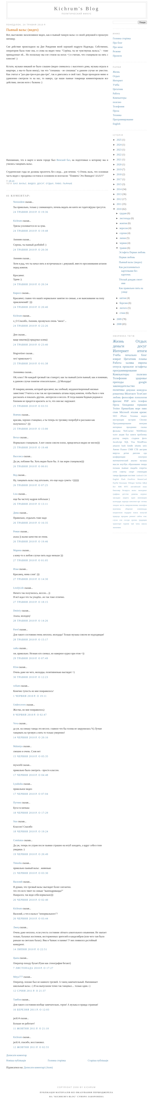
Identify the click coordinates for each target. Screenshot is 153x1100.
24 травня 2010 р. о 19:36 (30, 212)
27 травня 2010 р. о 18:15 (30, 602)
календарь (117, 501)
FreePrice (131, 479)
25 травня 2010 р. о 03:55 (30, 406)
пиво (58, 183)
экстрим (132, 419)
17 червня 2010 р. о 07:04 (30, 794)
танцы (116, 475)
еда (145, 453)
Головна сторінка (57, 1060)
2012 (119, 199)
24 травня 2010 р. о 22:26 (30, 325)
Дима (16, 512)
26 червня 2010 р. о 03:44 (30, 918)
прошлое (128, 366)
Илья (16, 569)
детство (125, 494)
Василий (17, 881)
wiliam (16, 685)
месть (122, 505)
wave (115, 434)
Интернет (118, 80)
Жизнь (116, 72)
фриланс (117, 401)
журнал (143, 494)
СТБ (136, 449)
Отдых (50, 183)
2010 (119, 209)
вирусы (116, 453)
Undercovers (19, 704)
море (137, 408)
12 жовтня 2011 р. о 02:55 (31, 1047)
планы (143, 358)
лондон (116, 505)
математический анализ (125, 460)
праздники (131, 427)
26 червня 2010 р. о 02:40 (30, 899)
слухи (115, 520)
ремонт (133, 516)
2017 (119, 179)
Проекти (117, 55)
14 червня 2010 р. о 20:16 (30, 737)
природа (116, 516)
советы (123, 471)
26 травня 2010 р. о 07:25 (30, 485)
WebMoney (141, 431)
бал (15, 183)
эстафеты (141, 366)
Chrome (143, 419)
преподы (118, 382)
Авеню (116, 449)
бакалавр (116, 490)
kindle (130, 445)
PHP (126, 401)
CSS (145, 475)
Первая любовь (127, 257)
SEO (115, 416)
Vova (15, 723)
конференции (119, 457)
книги (133, 434)
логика (144, 501)
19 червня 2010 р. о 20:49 (30, 854)
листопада (125, 218)
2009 (119, 319)
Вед (15, 475)
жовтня (123, 223)
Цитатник (118, 89)
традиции (143, 520)
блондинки (128, 404)
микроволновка (131, 505)
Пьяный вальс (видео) (22, 30)
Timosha (17, 863)
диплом (136, 453)
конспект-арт (134, 501)
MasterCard (142, 479)
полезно (117, 102)
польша (116, 468)
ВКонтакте (130, 393)
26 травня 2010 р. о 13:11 (30, 504)
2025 (119, 139)
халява (130, 362)
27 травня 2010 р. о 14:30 (30, 579)
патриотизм (118, 513)
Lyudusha (18, 784)
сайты (139, 516)
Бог (114, 487)
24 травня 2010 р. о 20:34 (30, 284)
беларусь (126, 490)
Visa (133, 442)
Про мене (118, 47)
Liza (15, 494)
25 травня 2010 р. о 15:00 (30, 428)
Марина (17, 550)
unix (145, 445)
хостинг (131, 475)
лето (133, 401)
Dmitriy (17, 610)
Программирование (123, 119)
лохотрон (142, 457)
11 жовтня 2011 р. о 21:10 (31, 1028)
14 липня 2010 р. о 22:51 (30, 949)
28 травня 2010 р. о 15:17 (30, 639)
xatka (16, 648)
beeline (139, 483)
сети (115, 471)
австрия (143, 449)
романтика (118, 393)
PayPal (115, 483)
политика (119, 389)
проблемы (142, 434)
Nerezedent (19, 202)
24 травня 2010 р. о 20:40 (30, 307)
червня (123, 243)
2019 (119, 169)
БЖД (145, 483)
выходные (142, 490)
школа (144, 524)
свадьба (133, 468)
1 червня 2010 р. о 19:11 (30, 696)
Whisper (131, 483)
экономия (117, 527)
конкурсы (142, 390)
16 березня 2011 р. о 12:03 (31, 1009)
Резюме (117, 51)
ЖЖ (120, 487)
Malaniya (18, 746)
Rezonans (123, 483)
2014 (119, 189)
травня (123, 248)
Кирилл (17, 293)
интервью (117, 427)
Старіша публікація (98, 1060)
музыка (143, 460)
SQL (126, 442)
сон (120, 520)
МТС (126, 487)
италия (134, 412)
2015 (119, 184)
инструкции (118, 419)
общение (129, 509)
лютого (123, 308)
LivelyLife (18, 588)
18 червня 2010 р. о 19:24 (30, 831)
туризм (126, 524)
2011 (119, 204)
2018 (119, 174)
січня (122, 313)
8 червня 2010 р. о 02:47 (30, 714)
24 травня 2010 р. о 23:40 (30, 344)
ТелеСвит (142, 393)
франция (123, 475)
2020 (119, 164)
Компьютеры (119, 97)
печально (131, 355)
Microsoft (124, 412)
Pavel (16, 629)
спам (115, 412)
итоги (142, 351)
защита (126, 498)
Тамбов (17, 999)
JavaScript (117, 442)
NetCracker (128, 431)
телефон (142, 401)
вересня (123, 228)
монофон (143, 505)
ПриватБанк (127, 408)
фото (144, 438)
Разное (123, 449)
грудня (123, 213)
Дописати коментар (16, 1055)
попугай (143, 513)
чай (132, 524)
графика (116, 494)
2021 (119, 159)
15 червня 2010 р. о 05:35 (30, 756)
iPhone (123, 416)
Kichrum (17, 220)
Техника (117, 115)
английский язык (139, 487)
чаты (138, 524)
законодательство (124, 386)
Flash (123, 479)
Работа (116, 93)
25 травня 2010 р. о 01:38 (30, 363)
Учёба (116, 85)
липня (122, 238)
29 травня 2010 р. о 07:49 (30, 658)
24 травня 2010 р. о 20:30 (30, 249)
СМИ (130, 449)
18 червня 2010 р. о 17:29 (30, 812)
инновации (142, 498)
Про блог (117, 42)
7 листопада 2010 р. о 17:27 (33, 968)
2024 (119, 144)
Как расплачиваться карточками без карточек (129, 271)
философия (128, 397)
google (143, 382)
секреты (143, 468)
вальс (23, 183)
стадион (135, 438)
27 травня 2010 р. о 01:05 (30, 560)
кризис (143, 412)
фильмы (117, 431)
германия (142, 404)
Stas (15, 821)
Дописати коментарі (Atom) (38, 1067)
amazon (116, 445)
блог (144, 355)
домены (134, 494)
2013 (119, 194)
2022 (119, 154)
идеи (133, 498)
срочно (134, 520)
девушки (130, 390)
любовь (117, 397)
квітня (123, 298)
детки (126, 453)
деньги (118, 346)
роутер (116, 438)
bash (124, 445)
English (116, 123)
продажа (124, 516)
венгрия (143, 423)
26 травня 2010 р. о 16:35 (30, 522)
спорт (131, 471)
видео (32, 183)
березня (123, 303)
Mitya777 (18, 977)
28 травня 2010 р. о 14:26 (30, 620)
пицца (144, 464)
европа (142, 362)
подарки (127, 513)
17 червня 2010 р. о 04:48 (30, 775)
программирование (125, 370)
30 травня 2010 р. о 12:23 (30, 677)
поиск (135, 513)
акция (121, 434)
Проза (116, 110)
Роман (16, 531)
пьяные (67, 183)
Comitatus (18, 840)
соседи (127, 520)
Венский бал (63, 160)
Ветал (16, 437)
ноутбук (124, 464)
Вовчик (17, 414)
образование (134, 464)
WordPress (142, 442)
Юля (15, 667)
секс (145, 516)
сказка (144, 427)
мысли (116, 464)
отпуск (117, 366)
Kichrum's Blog (76, 8)
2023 (119, 149)
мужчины (117, 509)
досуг (40, 183)
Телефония (118, 106)
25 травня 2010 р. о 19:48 (30, 447)
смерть (125, 438)
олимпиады (142, 509)
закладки (116, 498)
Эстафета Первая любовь (132, 252)
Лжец (16, 927)
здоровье (141, 378)
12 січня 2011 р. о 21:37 (29, 990)
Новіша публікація (16, 1060)
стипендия (142, 471)
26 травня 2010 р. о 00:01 (30, 466)
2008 (119, 324)
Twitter (116, 408)
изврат (117, 358)
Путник (17, 802)
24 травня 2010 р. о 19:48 (30, 230)
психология (141, 397)
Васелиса (18, 456)
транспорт (117, 524)
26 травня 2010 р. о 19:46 (30, 541)
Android (139, 475)
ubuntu (138, 445)
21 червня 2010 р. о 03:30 (30, 873)
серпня (123, 233)
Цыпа (16, 958)
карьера (125, 501)
